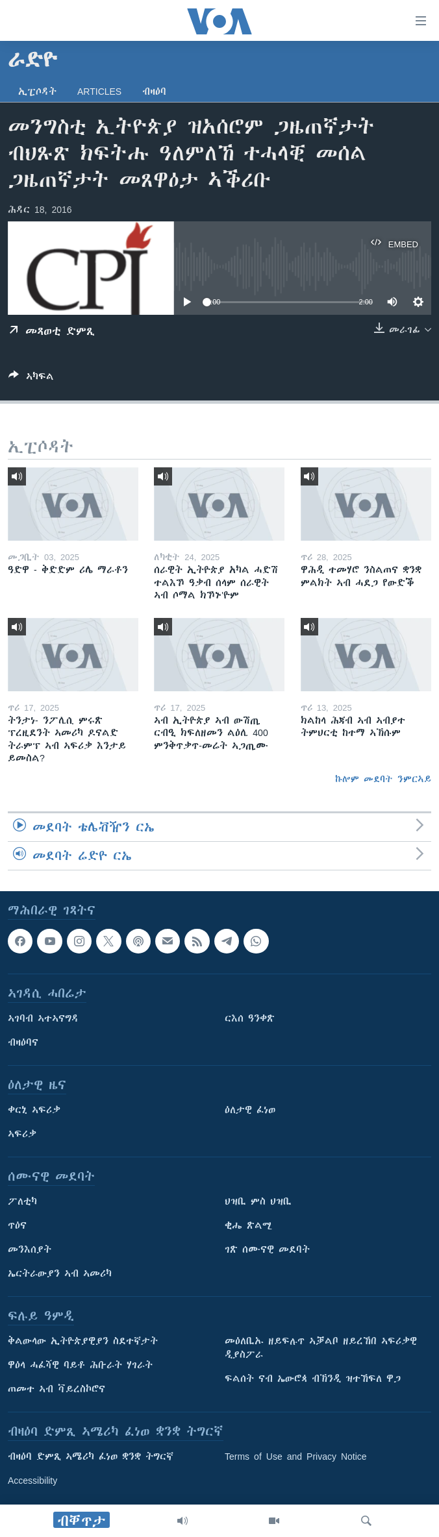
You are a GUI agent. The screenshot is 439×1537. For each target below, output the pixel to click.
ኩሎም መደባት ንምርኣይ (383, 779)
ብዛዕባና (23, 1043)
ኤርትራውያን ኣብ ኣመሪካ (60, 1274)
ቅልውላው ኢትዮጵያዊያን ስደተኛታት (83, 1341)
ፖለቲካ (22, 1202)
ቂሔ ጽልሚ (248, 1226)
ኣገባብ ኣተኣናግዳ (43, 1019)
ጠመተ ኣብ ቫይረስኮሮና (56, 1390)
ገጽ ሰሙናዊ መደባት (267, 1250)
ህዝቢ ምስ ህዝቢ (258, 1202)
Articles (99, 91)
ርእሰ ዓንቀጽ (250, 1019)
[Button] (31, 379)
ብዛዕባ (154, 91)
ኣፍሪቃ (22, 1134)
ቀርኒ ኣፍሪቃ (34, 1110)
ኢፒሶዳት (37, 91)
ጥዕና (17, 1226)
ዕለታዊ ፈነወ (250, 1110)
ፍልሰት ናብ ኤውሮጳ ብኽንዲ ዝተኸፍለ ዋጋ (313, 1379)
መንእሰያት (29, 1250)
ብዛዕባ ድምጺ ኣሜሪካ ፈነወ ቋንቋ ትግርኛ (90, 1457)
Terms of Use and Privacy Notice (296, 1457)
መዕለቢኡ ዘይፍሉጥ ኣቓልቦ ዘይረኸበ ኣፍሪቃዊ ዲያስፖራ (321, 1348)
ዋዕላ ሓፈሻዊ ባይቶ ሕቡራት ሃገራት (80, 1365)
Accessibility (32, 1481)
